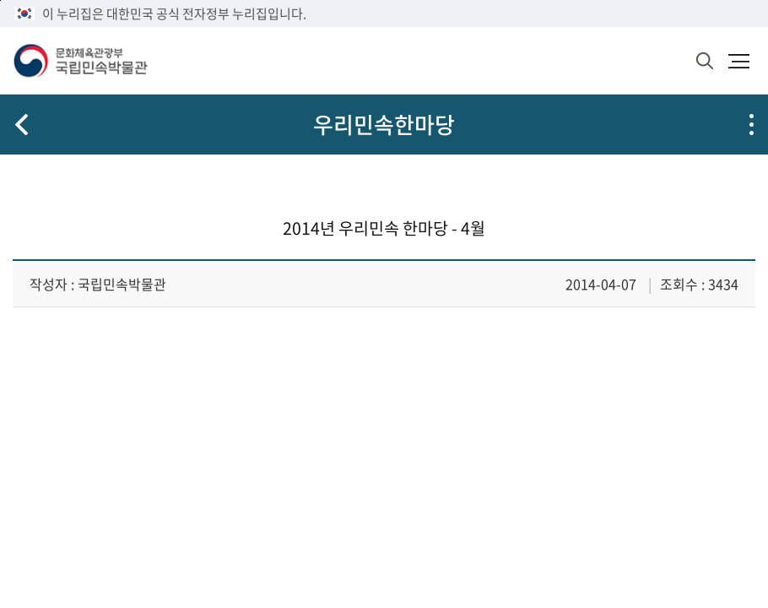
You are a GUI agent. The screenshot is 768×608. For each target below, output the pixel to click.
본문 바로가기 (0, 0)
